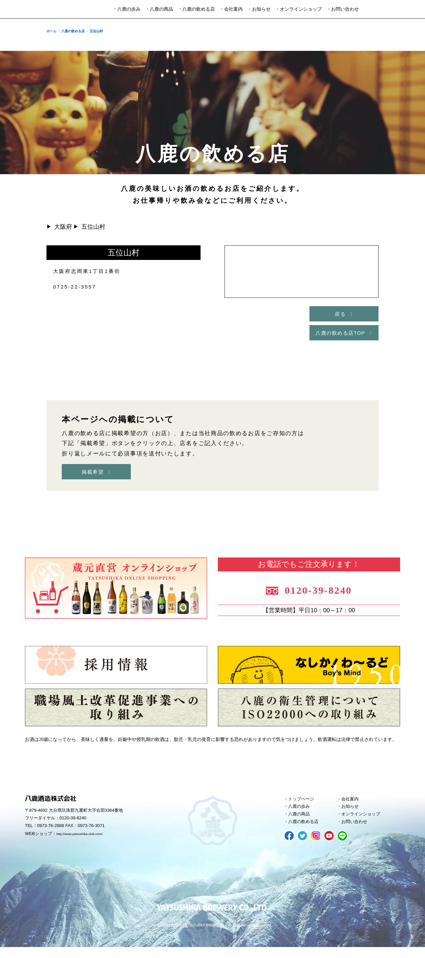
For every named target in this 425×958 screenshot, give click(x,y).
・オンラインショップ (298, 9)
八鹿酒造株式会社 (31, 9)
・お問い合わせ (342, 9)
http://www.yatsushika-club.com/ (87, 840)
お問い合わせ (357, 832)
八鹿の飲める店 (306, 832)
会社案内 (352, 805)
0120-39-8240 (326, 593)
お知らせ (352, 814)
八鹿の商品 (301, 823)
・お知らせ (259, 9)
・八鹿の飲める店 (196, 9)
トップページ (304, 805)
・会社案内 (231, 9)
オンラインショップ (364, 823)
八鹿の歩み (301, 814)
